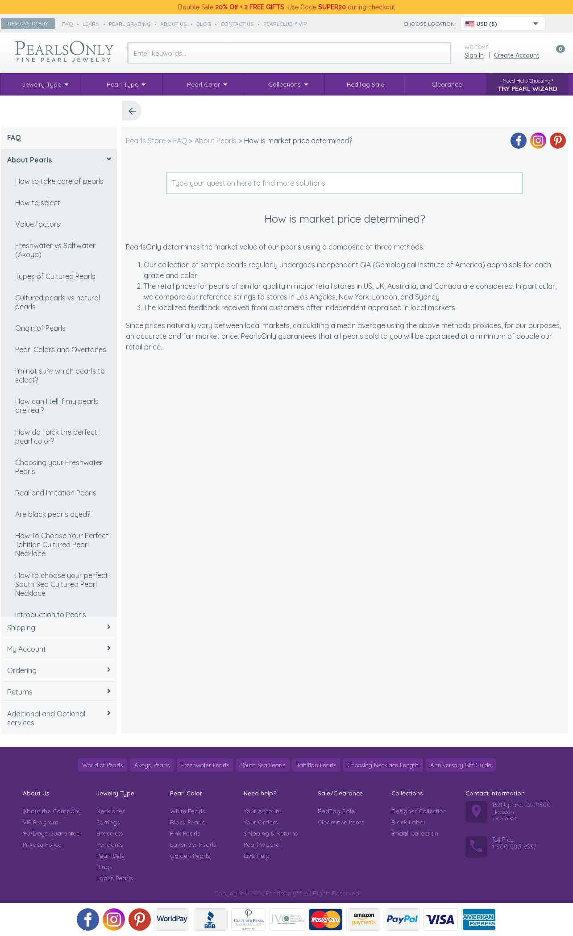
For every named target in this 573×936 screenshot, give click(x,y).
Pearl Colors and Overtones (60, 349)
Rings (104, 866)
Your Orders (261, 822)
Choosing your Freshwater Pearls (59, 467)
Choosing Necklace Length (383, 765)
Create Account (516, 55)
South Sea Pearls (263, 765)
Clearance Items (341, 822)
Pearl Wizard (262, 844)
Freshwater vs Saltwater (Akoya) (55, 250)
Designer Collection (419, 811)
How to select (37, 202)
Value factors (37, 224)
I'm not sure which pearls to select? (60, 375)
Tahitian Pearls (316, 765)
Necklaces (110, 811)
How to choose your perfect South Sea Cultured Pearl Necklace (61, 584)
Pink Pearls (185, 833)
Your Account (262, 811)
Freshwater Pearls (205, 765)
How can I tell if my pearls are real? (57, 406)
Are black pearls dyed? (52, 514)
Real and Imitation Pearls (55, 492)
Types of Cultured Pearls (55, 276)
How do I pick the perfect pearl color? (56, 436)
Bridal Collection (414, 833)
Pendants (109, 844)
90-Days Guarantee (51, 833)
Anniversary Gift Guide (460, 765)
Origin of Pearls (40, 328)
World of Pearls (102, 765)
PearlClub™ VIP (285, 24)
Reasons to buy (28, 24)
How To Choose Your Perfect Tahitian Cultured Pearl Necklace (61, 544)
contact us (237, 24)
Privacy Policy (42, 844)
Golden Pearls (190, 855)
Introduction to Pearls (50, 614)
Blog (203, 24)
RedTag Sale (336, 811)
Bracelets (109, 833)
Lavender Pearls (193, 844)
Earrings (108, 822)
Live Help (257, 855)
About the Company (52, 811)
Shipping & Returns (271, 833)
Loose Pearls (114, 878)
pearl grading (130, 24)
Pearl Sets (110, 855)
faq (67, 24)
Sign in (474, 55)
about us (173, 24)
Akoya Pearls (152, 765)
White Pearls (187, 811)
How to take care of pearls (59, 181)
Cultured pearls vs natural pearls (57, 302)
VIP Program (40, 822)
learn (91, 24)
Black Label (408, 822)
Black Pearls (187, 822)
